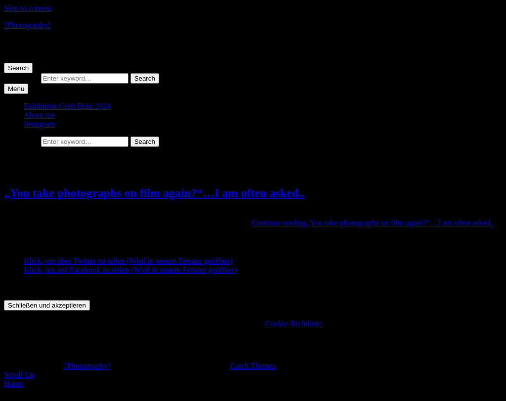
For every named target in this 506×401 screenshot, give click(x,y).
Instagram (39, 124)
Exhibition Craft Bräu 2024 (67, 106)
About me (39, 115)
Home (13, 383)
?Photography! (27, 25)
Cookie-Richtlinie (293, 323)
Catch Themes (253, 365)
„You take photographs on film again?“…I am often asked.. (154, 192)
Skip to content (28, 8)
